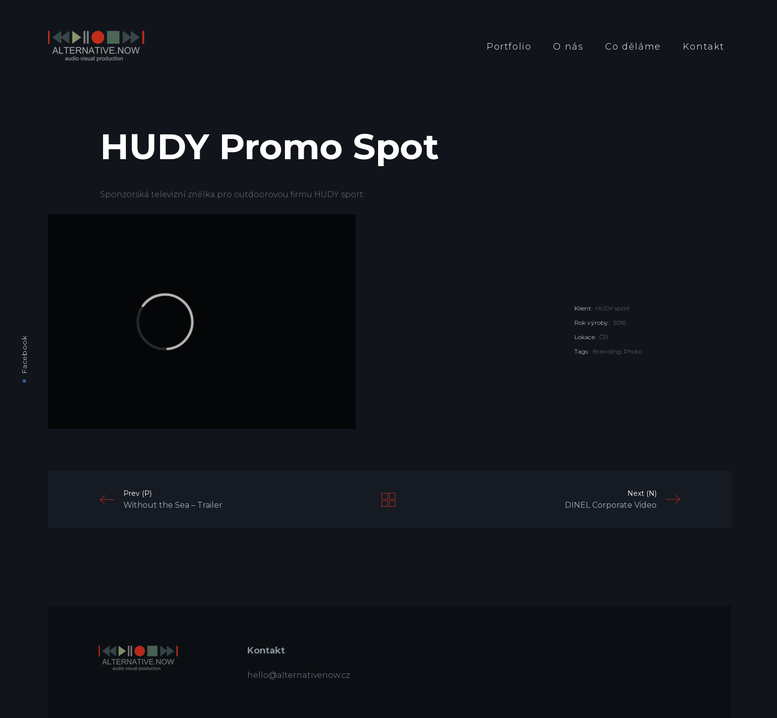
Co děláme (633, 46)
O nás (568, 46)
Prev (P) (161, 499)
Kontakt (703, 46)
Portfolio (509, 46)
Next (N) (622, 499)
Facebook (24, 354)
